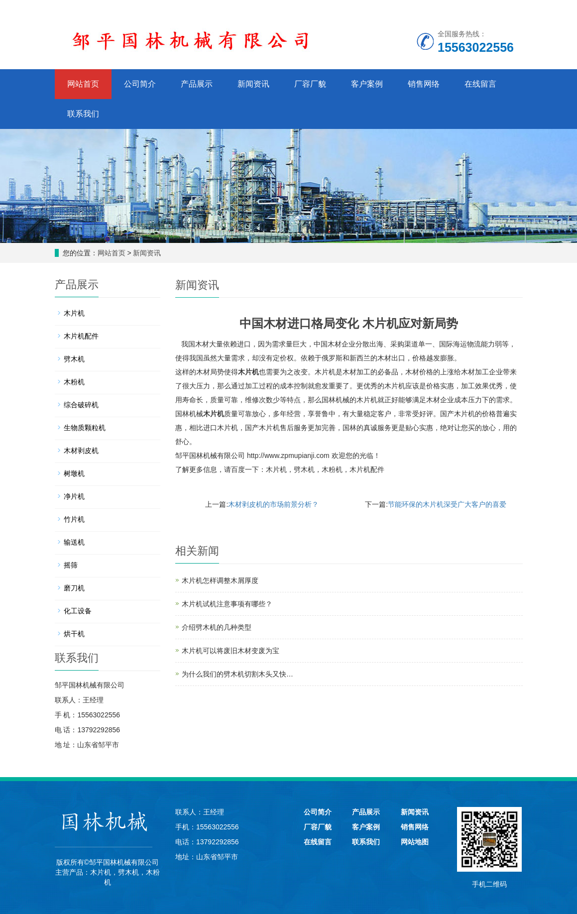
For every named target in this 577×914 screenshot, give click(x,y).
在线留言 (480, 84)
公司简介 (140, 84)
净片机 (74, 496)
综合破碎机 (81, 405)
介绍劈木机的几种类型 (216, 627)
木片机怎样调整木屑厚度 (220, 580)
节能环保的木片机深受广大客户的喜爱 (447, 504)
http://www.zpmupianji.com (288, 455)
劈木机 (304, 469)
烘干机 (74, 634)
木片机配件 (366, 469)
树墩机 (74, 473)
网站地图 (415, 842)
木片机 (248, 372)
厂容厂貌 (310, 84)
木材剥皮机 (81, 451)
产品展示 (197, 84)
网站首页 (83, 84)
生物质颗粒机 (85, 428)
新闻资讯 (253, 84)
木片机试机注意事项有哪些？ (227, 604)
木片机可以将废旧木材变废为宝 (230, 651)
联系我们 (83, 114)
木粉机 (332, 469)
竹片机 (74, 519)
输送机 (74, 542)
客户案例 (367, 84)
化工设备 (78, 611)
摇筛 (71, 565)
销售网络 (424, 84)
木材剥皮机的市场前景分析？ (273, 504)
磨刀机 (74, 588)
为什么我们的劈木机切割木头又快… (237, 674)
